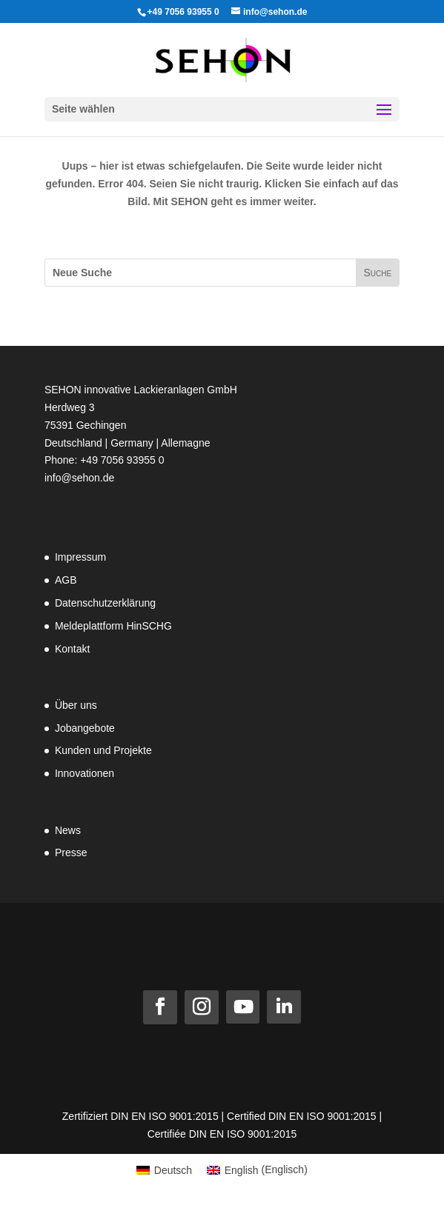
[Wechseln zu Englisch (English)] (257, 1169)
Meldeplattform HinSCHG (113, 626)
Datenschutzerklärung (105, 603)
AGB (66, 580)
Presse (71, 852)
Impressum (80, 557)
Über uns (76, 705)
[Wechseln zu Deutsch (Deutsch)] (164, 1169)
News (68, 830)
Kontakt (72, 649)
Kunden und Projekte (103, 750)
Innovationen (84, 773)
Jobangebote (85, 728)
